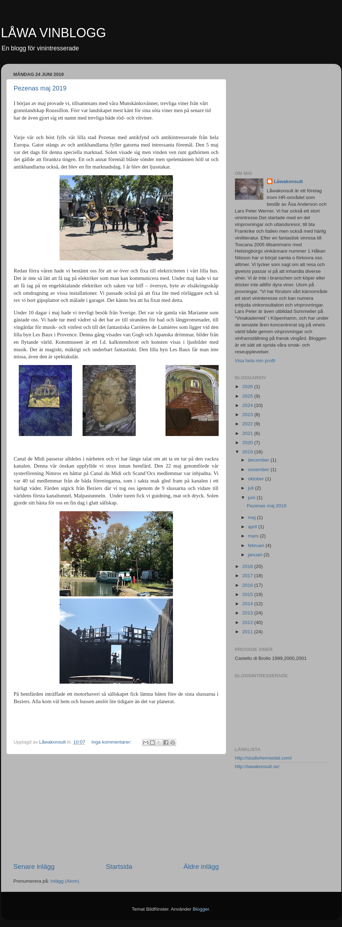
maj (252, 517)
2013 (248, 613)
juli (251, 488)
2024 (248, 405)
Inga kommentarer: (112, 742)
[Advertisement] (116, 808)
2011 (248, 631)
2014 (248, 603)
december (259, 460)
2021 (248, 433)
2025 (248, 396)
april (253, 526)
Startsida (119, 866)
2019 (248, 451)
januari (256, 554)
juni (252, 497)
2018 (248, 566)
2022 (248, 423)
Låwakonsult (288, 181)
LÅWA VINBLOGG (53, 33)
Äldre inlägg (201, 866)
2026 (248, 386)
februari (257, 545)
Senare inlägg (34, 866)
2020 (248, 442)
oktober (256, 478)
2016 (248, 585)
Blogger (201, 909)
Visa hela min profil (255, 360)
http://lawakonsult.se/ (257, 766)
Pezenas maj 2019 (40, 88)
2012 (248, 622)
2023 (248, 414)
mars (254, 536)
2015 (248, 594)
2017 (248, 575)
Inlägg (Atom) (65, 881)
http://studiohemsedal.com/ (263, 758)
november (259, 469)
